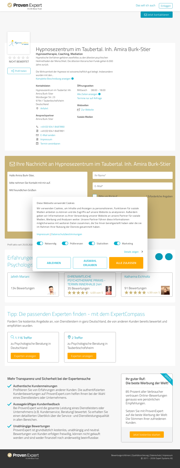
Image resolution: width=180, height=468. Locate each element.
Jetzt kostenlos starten (146, 435)
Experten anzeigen (25, 356)
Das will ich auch (145, 5)
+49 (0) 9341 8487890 (52, 126)
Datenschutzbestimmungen (66, 234)
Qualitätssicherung (140, 455)
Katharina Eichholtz (137, 276)
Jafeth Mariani (20, 276)
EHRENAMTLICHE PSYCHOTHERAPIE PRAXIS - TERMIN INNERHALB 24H (86, 280)
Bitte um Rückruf (108, 196)
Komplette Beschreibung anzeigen (54, 78)
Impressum (43, 234)
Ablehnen (54, 263)
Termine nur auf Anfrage (89, 98)
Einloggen (166, 5)
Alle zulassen (126, 263)
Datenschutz (155, 455)
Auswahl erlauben (90, 263)
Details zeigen (131, 251)
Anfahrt (44, 108)
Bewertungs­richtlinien (120, 455)
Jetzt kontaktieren (156, 15)
